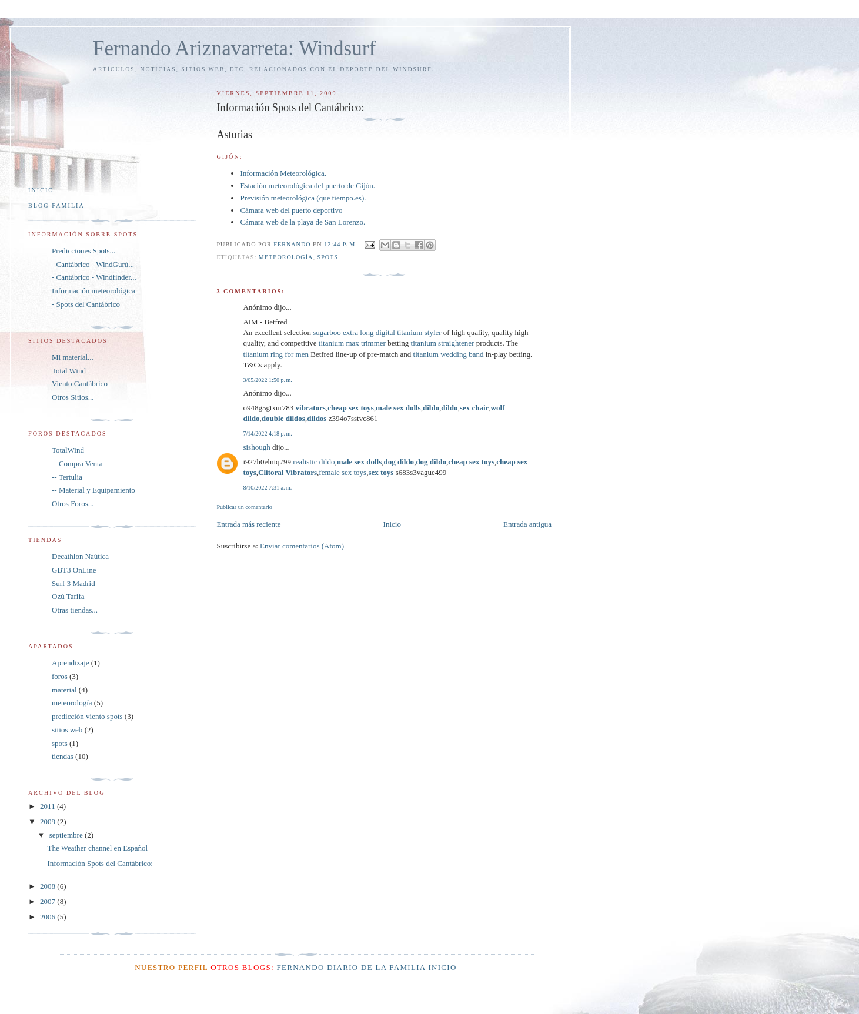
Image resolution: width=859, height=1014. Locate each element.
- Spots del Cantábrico (86, 304)
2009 (48, 821)
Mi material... (72, 357)
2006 (48, 916)
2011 (48, 806)
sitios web (67, 729)
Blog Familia (56, 205)
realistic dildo (314, 461)
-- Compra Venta (77, 463)
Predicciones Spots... (83, 250)
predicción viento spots (87, 716)
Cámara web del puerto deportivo (291, 210)
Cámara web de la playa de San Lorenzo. (302, 221)
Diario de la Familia (376, 967)
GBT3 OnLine (74, 569)
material (64, 689)
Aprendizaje (70, 662)
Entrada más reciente (248, 524)
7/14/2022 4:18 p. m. (267, 433)
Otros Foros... (73, 503)
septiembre (67, 835)
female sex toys (342, 472)
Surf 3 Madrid (73, 583)
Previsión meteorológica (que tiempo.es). (303, 197)
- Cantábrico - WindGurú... (93, 264)
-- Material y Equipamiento (93, 490)
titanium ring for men (276, 354)
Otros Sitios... (73, 397)
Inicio (392, 524)
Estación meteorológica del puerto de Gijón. (307, 185)
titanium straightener (442, 343)
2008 (48, 886)
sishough (256, 447)
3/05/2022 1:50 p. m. (267, 380)
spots (327, 257)
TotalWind (68, 450)
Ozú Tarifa (68, 596)
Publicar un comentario (244, 507)
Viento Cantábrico (80, 383)
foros (60, 676)
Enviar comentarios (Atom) (302, 545)
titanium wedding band (448, 354)
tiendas (62, 756)
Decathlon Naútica (80, 556)
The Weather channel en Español (97, 848)
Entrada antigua (527, 524)
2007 (48, 901)
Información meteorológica (93, 290)
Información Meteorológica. (283, 173)
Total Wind (69, 370)
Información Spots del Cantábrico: (99, 863)
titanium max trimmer (352, 343)
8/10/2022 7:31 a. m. (267, 487)
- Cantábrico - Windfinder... (94, 277)
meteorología (286, 257)
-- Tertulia (67, 477)
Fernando (300, 967)
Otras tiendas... (75, 609)
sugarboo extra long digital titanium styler (377, 332)
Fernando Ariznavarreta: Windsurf (234, 48)
